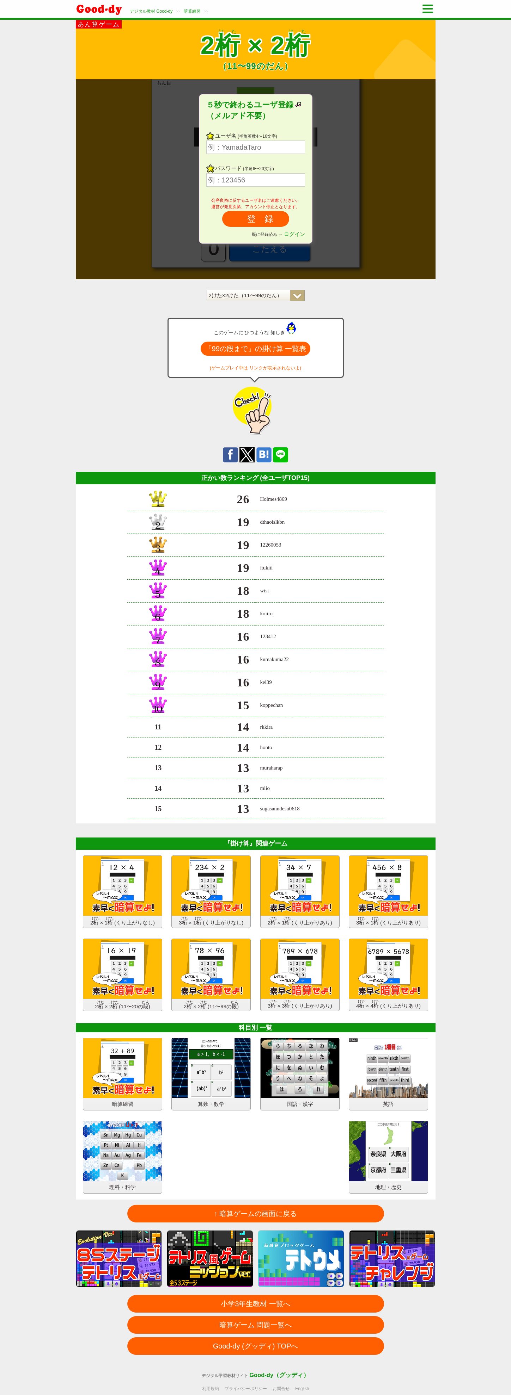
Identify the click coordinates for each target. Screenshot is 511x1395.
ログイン (294, 234)
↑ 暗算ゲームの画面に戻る (255, 1213)
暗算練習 (192, 11)
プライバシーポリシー (246, 1388)
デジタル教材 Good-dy (151, 11)
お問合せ (281, 1388)
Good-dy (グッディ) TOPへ (255, 1346)
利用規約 (210, 1388)
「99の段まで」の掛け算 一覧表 (255, 349)
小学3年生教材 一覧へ (255, 1304)
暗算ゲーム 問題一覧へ (255, 1325)
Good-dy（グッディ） (279, 1375)
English (302, 1388)
